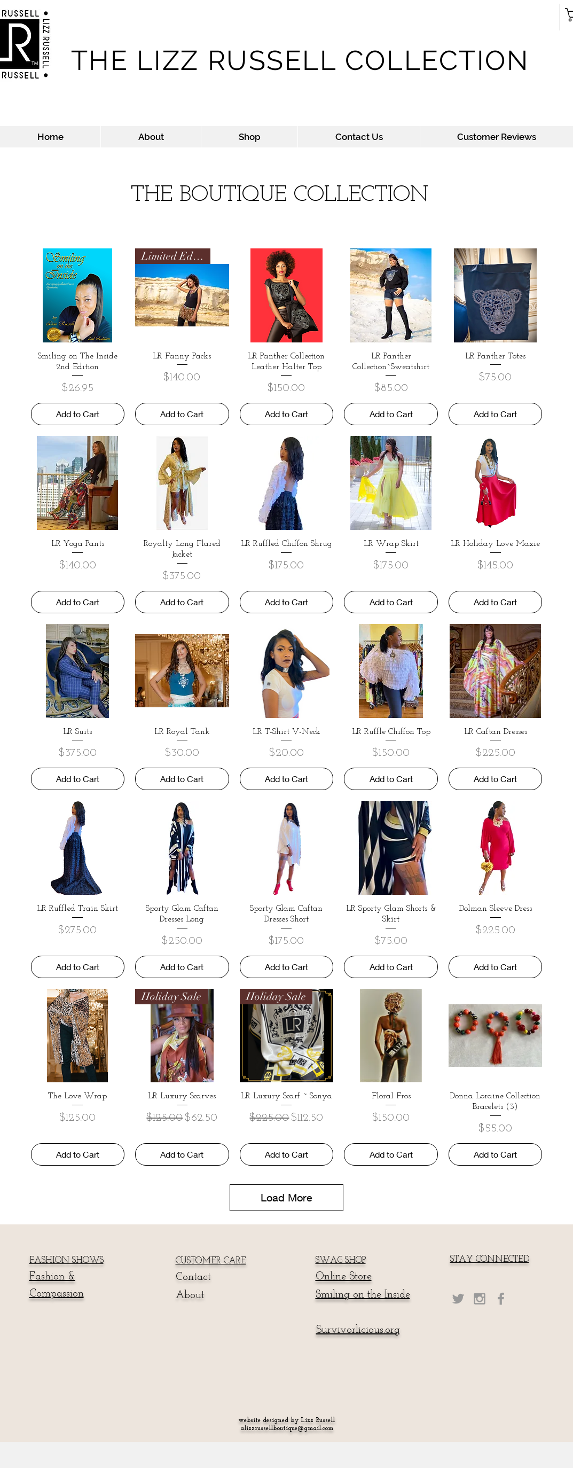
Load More (286, 1197)
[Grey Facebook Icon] (501, 1299)
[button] (249, 136)
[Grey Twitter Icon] (458, 1299)
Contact (193, 1277)
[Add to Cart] (78, 414)
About (190, 1295)
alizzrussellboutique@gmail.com (286, 1428)
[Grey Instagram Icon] (480, 1299)
